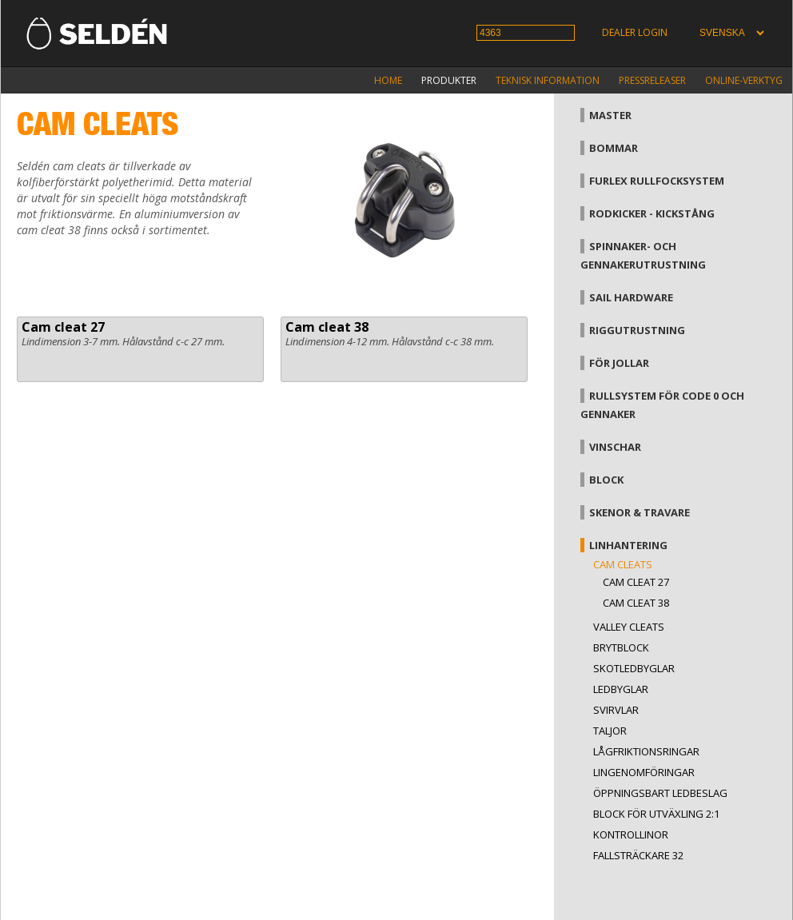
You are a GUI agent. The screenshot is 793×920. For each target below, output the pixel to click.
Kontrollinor (630, 834)
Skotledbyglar (634, 668)
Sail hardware (631, 297)
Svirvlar (616, 710)
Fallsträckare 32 (638, 855)
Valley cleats (628, 626)
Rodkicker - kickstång (652, 213)
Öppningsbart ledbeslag (660, 793)
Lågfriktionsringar (646, 751)
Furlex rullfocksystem (656, 180)
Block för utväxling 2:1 (656, 813)
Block (606, 479)
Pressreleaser (652, 80)
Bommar (613, 148)
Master (610, 115)
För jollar (619, 363)
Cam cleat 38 (327, 327)
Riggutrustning (637, 330)
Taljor (610, 730)
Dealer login (634, 32)
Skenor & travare (639, 512)
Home (388, 80)
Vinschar (615, 447)
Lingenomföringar (644, 772)
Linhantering (628, 545)
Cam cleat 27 (63, 327)
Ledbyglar (620, 689)
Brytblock (621, 647)
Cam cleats (622, 564)
